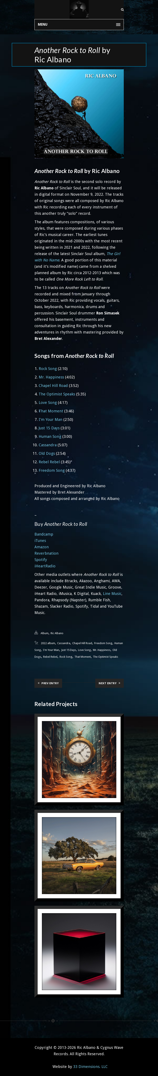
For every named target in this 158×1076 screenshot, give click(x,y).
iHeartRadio (45, 566)
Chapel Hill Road (53, 385)
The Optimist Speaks (57, 394)
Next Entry (109, 683)
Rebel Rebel (49, 462)
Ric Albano (57, 633)
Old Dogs (47, 453)
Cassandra (48, 445)
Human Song (50, 436)
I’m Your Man (50, 419)
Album (44, 633)
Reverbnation (46, 553)
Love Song (48, 402)
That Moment (51, 411)
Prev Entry (48, 683)
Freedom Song (52, 470)
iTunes (40, 540)
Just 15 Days (49, 428)
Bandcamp (43, 534)
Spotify (40, 559)
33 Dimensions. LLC (90, 1066)
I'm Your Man (51, 650)
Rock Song (48, 368)
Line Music (112, 593)
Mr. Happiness (51, 377)
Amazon (41, 547)
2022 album (48, 643)
